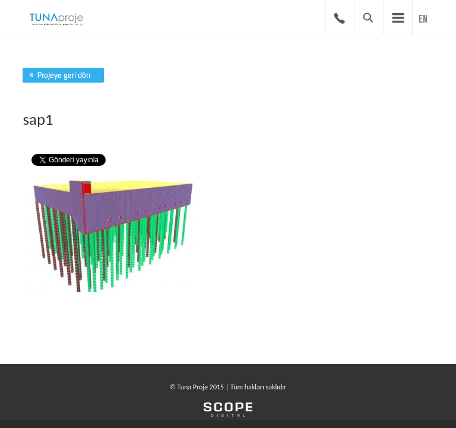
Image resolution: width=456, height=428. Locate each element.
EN (423, 19)
